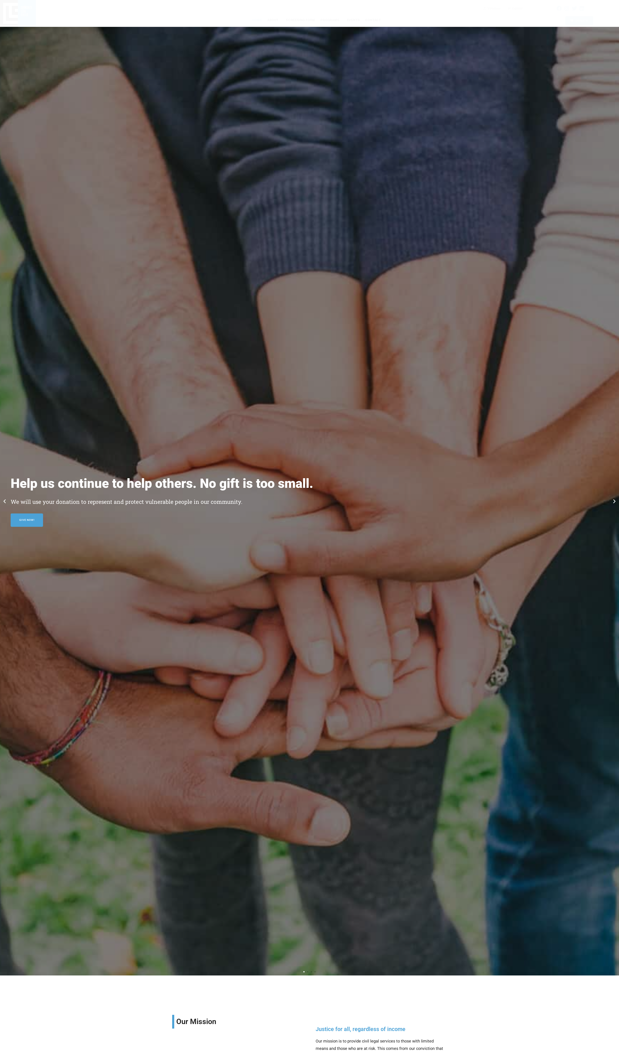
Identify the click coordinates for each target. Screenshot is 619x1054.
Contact (373, 20)
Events (353, 20)
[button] (4, 501)
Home (257, 20)
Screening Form (300, 20)
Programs (331, 20)
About (273, 20)
